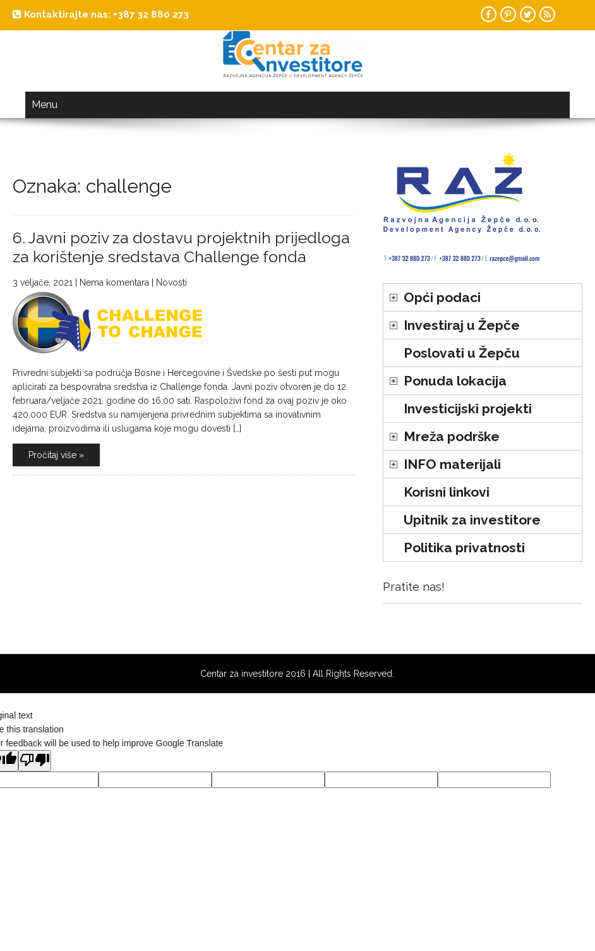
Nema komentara (114, 282)
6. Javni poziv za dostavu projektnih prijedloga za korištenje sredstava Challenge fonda (181, 247)
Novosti (171, 282)
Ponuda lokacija (455, 381)
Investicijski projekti (468, 408)
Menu (44, 105)
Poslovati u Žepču (462, 353)
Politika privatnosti (464, 547)
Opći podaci (442, 297)
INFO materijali (452, 464)
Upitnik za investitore (472, 520)
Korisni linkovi (447, 492)
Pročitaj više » (56, 455)
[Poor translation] (34, 761)
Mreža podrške (452, 436)
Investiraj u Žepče (462, 325)
